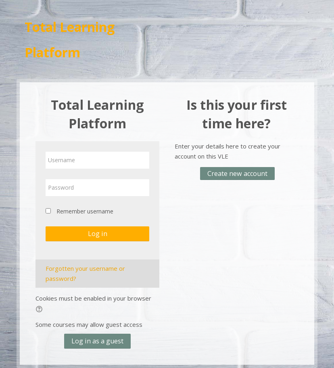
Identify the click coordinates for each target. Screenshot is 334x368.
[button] (40, 310)
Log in (97, 233)
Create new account (237, 173)
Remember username (84, 211)
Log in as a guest (97, 341)
